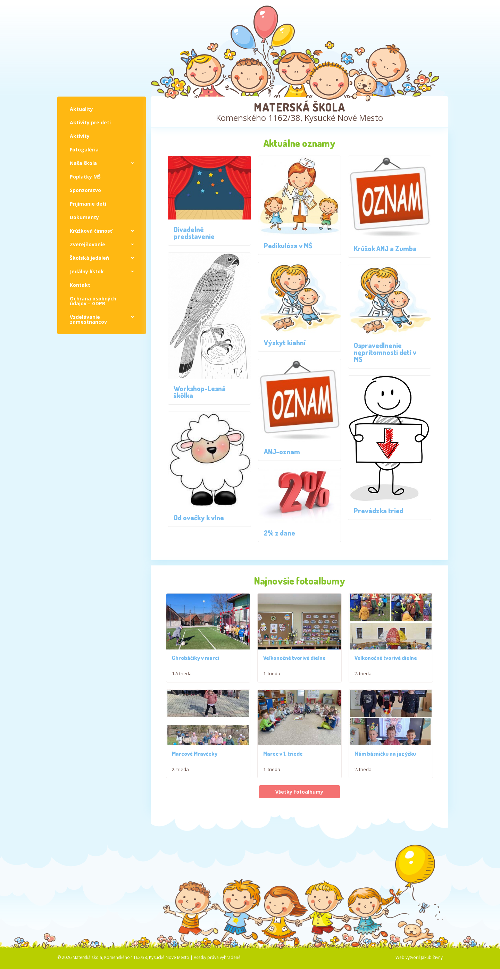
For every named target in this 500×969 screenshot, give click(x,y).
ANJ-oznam (282, 451)
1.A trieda (182, 679)
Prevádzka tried (378, 510)
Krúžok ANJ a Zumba (385, 248)
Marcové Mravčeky (194, 791)
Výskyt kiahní (285, 342)
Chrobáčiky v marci (195, 663)
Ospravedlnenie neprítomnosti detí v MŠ (385, 352)
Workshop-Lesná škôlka (200, 392)
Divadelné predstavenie (194, 233)
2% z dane (279, 532)
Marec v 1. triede (283, 791)
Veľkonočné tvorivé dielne (294, 676)
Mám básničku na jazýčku (385, 791)
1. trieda (271, 692)
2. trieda (363, 692)
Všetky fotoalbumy (299, 829)
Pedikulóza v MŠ (288, 245)
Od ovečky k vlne (199, 517)
